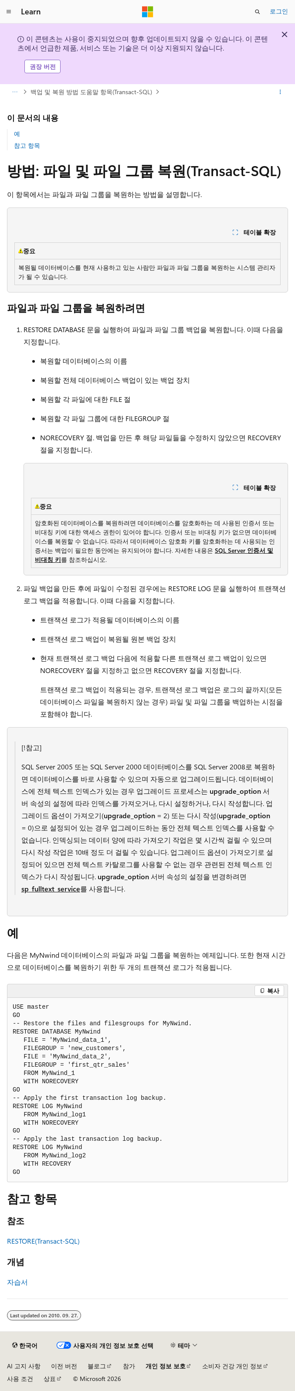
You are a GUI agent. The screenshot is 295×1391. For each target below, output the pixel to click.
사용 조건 (20, 1378)
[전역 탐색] (8, 12)
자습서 (17, 1281)
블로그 (97, 1366)
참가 (129, 1366)
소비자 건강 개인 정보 (232, 1366)
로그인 (279, 11)
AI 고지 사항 (24, 1366)
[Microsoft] (147, 11)
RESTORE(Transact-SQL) (43, 1240)
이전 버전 (64, 1366)
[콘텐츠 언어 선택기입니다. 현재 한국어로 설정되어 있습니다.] (25, 1346)
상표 (50, 1378)
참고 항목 (27, 145)
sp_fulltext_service (50, 888)
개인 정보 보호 (166, 1366)
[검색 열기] (257, 12)
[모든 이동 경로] (14, 92)
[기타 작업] (280, 92)
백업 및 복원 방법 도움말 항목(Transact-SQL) (91, 92)
